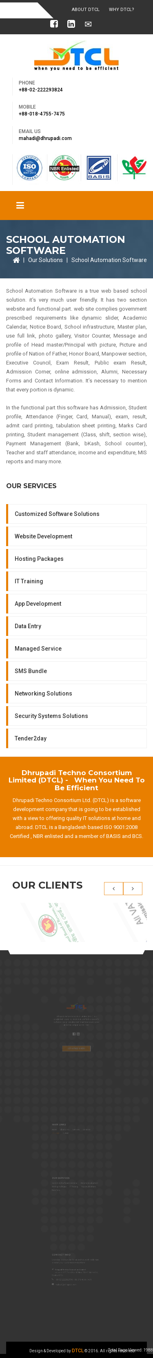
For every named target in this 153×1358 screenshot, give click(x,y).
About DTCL (86, 9)
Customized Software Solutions (57, 514)
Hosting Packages (39, 559)
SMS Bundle (31, 671)
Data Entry (28, 626)
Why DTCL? (121, 9)
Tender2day (31, 738)
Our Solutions (45, 260)
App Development (38, 603)
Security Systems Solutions (51, 716)
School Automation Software (109, 260)
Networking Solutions (43, 693)
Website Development (43, 536)
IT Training (29, 581)
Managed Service (38, 648)
